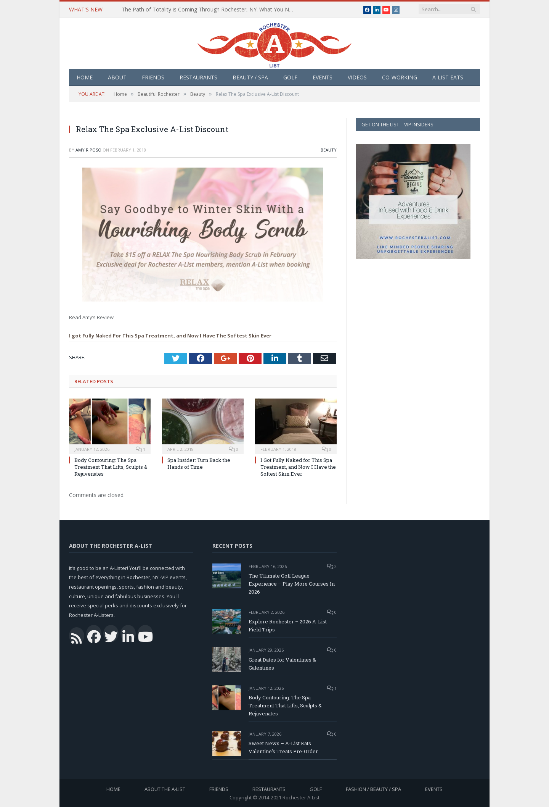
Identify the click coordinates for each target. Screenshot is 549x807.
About (117, 77)
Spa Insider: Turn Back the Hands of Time (198, 463)
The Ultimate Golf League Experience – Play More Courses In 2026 (292, 583)
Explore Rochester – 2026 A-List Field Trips (288, 625)
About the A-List (164, 789)
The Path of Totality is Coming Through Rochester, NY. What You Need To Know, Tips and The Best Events (209, 9)
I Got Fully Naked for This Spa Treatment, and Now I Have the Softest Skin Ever (298, 467)
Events (322, 77)
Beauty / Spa (250, 77)
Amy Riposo (88, 150)
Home (85, 77)
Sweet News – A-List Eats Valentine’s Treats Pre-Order (283, 747)
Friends (153, 77)
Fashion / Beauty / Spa (373, 789)
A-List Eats (447, 77)
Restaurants (198, 77)
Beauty (329, 150)
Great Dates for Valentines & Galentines (282, 663)
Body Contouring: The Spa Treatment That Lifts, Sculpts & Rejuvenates (111, 467)
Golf (290, 77)
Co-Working (399, 77)
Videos (357, 77)
